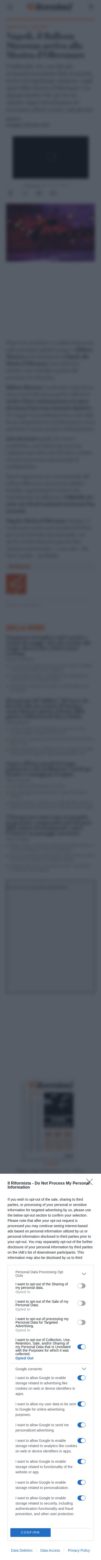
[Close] (91, 1183)
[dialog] (50, 1367)
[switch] (81, 1285)
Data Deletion (22, 1550)
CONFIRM (30, 1532)
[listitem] (50, 1273)
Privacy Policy (79, 1550)
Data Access (50, 1550)
